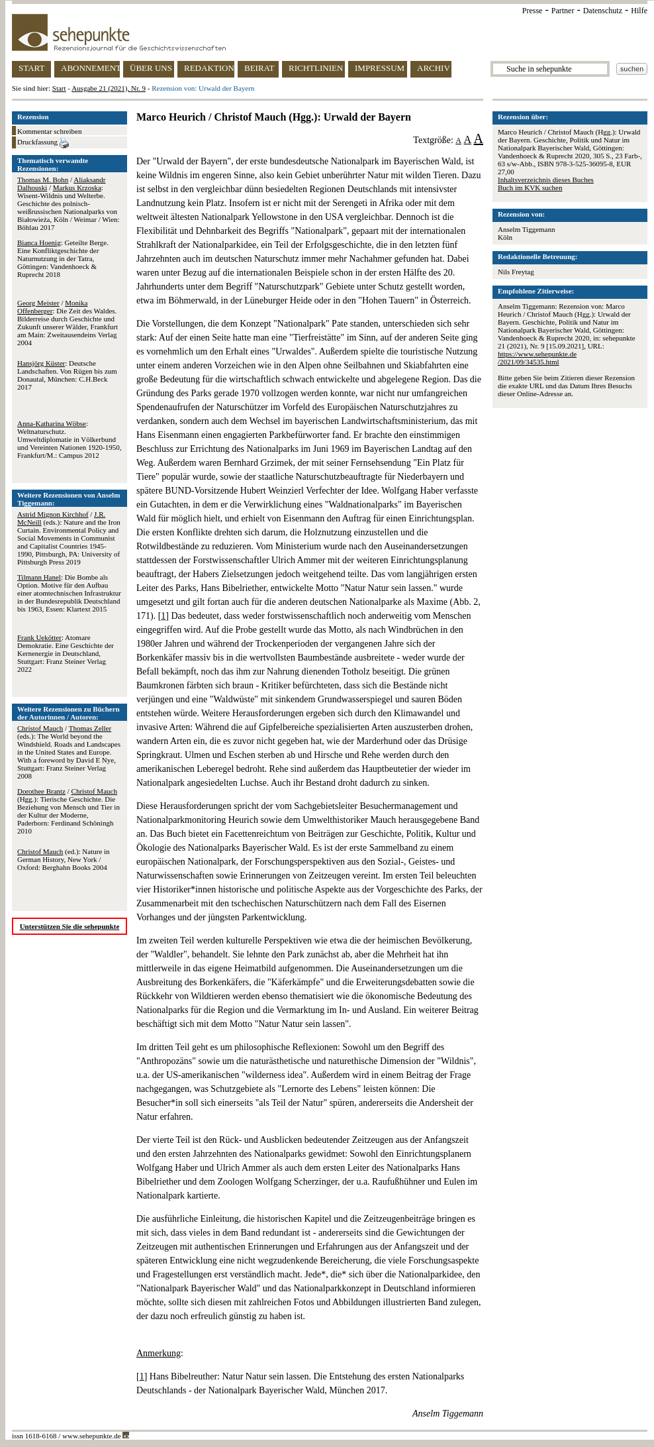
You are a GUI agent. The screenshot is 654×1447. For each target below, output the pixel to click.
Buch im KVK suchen (530, 187)
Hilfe (639, 10)
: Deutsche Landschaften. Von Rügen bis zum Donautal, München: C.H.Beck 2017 (67, 375)
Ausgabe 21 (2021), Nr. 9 (108, 88)
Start (59, 88)
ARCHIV (433, 68)
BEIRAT (259, 68)
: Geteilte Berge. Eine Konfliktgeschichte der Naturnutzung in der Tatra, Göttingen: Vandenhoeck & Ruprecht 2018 (63, 258)
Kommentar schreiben (49, 131)
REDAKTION (209, 68)
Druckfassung (43, 143)
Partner (563, 10)
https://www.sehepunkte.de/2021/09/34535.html (537, 358)
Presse (532, 10)
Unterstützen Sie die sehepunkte (70, 926)
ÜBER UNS (151, 68)
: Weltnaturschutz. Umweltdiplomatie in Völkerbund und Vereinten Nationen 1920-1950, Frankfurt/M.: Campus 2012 (69, 439)
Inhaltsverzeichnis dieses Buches (546, 180)
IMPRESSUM (379, 68)
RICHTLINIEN (316, 68)
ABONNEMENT (90, 68)
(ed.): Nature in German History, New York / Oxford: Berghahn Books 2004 (63, 859)
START (31, 68)
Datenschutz (602, 10)
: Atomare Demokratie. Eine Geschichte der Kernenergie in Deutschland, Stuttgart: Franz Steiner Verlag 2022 (65, 653)
